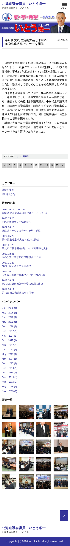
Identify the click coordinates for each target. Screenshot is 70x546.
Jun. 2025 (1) (9, 308)
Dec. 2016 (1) (9, 368)
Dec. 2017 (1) (9, 331)
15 (57, 165)
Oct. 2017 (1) (9, 340)
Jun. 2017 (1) (9, 349)
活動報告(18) (8, 194)
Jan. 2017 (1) (9, 363)
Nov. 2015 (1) (9, 391)
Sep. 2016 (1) (9, 377)
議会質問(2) (8, 189)
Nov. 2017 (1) (9, 336)
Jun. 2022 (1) (9, 317)
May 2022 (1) (9, 322)
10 (30, 165)
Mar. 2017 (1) (9, 359)
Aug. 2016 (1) (9, 382)
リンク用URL (23, 156)
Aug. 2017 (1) (9, 345)
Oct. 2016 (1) (9, 372)
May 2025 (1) (9, 312)
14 (52, 165)
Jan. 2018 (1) (9, 326)
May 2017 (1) (9, 354)
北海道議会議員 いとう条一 (25, 5)
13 (46, 165)
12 (41, 165)
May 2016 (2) (9, 386)
